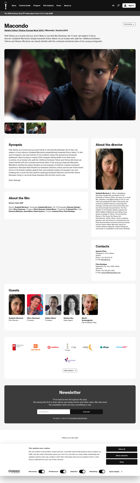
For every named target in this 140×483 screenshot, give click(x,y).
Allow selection (122, 463)
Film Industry (48, 5)
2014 (41, 30)
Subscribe (86, 412)
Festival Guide (25, 5)
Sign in (129, 5)
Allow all (121, 456)
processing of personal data (78, 418)
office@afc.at (105, 259)
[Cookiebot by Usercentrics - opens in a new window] (14, 478)
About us (67, 5)
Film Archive (128, 24)
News (14, 5)
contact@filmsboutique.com (111, 273)
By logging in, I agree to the (70, 418)
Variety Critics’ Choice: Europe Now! (21, 30)
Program (36, 5)
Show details (114, 479)
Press (59, 5)
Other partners (68, 371)
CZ (113, 5)
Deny (122, 469)
